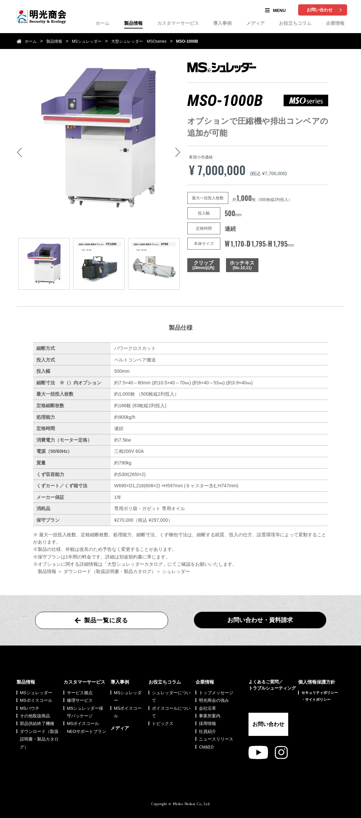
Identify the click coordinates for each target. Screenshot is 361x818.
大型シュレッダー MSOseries (138, 41)
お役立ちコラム (295, 23)
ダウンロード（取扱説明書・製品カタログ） (39, 739)
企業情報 (335, 23)
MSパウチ (29, 708)
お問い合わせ (320, 9)
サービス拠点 (80, 692)
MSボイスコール (36, 700)
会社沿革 (207, 708)
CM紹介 (206, 747)
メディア (255, 23)
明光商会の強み (214, 700)
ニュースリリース (216, 739)
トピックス (162, 723)
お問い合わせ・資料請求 (260, 620)
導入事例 (222, 23)
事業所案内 (209, 715)
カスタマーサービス (178, 23)
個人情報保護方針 (316, 682)
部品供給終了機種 (37, 723)
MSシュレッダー (87, 41)
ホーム (103, 23)
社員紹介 (207, 731)
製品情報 (133, 23)
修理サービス (80, 700)
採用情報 (207, 723)
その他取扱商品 (35, 715)
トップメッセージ (216, 692)
